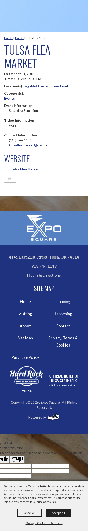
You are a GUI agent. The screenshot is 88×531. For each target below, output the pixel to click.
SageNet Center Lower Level (46, 86)
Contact (63, 325)
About (25, 325)
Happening (62, 313)
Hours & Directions (44, 275)
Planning (62, 301)
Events (8, 38)
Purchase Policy (25, 357)
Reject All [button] (29, 513)
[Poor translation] (17, 459)
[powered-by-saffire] (53, 416)
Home (25, 301)
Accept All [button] (58, 513)
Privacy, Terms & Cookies (63, 341)
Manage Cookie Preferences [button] (44, 523)
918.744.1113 (44, 266)
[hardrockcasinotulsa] (44, 379)
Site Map (25, 337)
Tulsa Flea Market (25, 169)
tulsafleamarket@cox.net (29, 145)
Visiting (25, 313)
